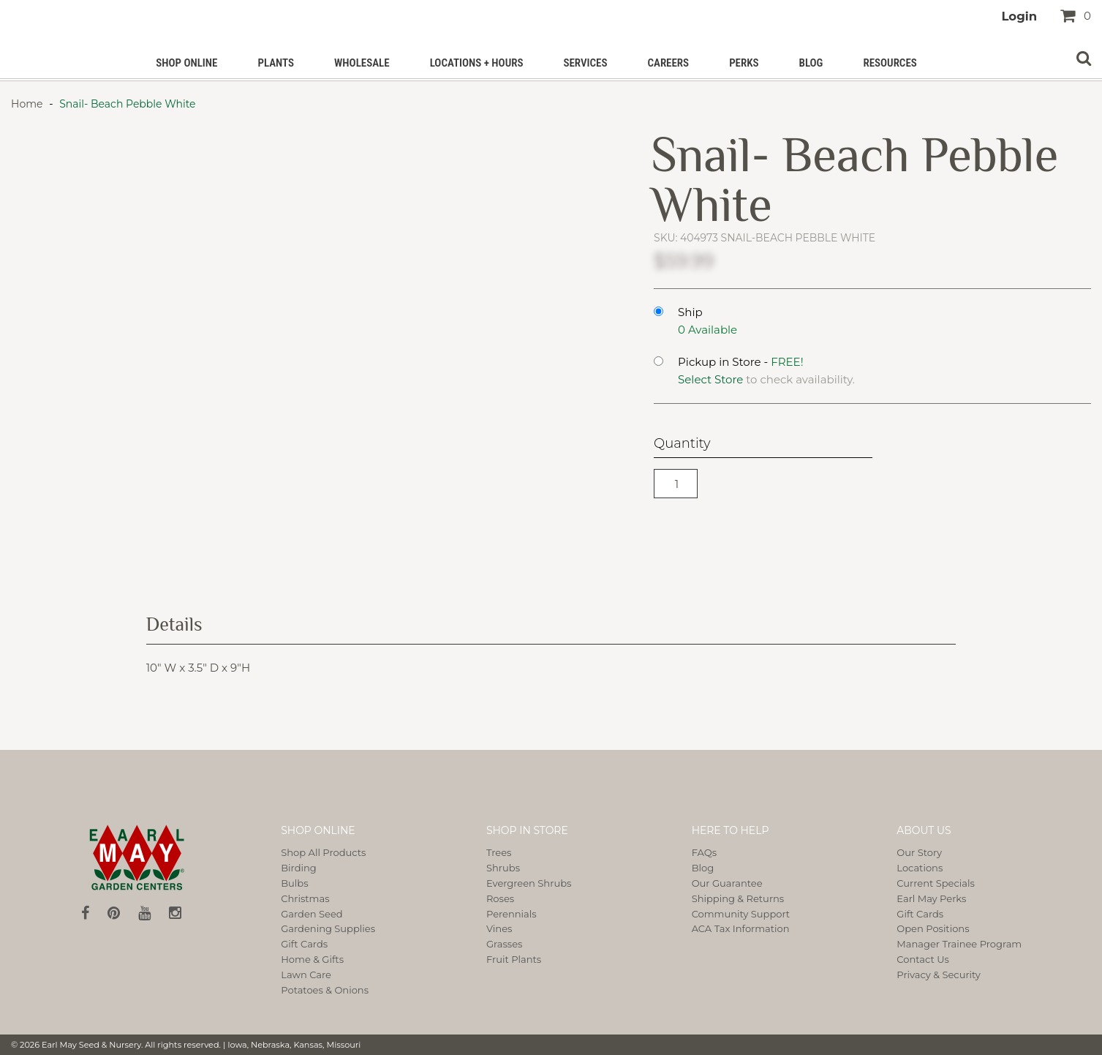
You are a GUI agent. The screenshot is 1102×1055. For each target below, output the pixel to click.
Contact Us (923, 959)
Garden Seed (311, 914)
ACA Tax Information (741, 928)
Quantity (682, 443)
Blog (811, 63)
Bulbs (294, 883)
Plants (275, 63)
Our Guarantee (727, 883)
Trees (499, 852)
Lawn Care (306, 974)
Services (585, 63)
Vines (499, 928)
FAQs (704, 852)
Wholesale (362, 63)
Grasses (504, 944)
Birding (299, 868)
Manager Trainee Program (959, 944)
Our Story (919, 852)
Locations (920, 868)
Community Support (741, 914)
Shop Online (186, 63)
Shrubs (503, 868)
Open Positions (933, 928)
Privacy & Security (939, 974)
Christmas (305, 898)
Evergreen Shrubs (528, 883)
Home (28, 103)
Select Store (710, 379)
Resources (889, 63)
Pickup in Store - (740, 362)
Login (1019, 16)
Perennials (511, 914)
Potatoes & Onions (325, 990)
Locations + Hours (477, 63)
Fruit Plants (513, 959)
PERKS (743, 63)
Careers (668, 63)
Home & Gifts (312, 959)
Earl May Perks (931, 898)
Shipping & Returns (738, 898)
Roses (500, 898)
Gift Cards (304, 944)
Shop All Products (323, 852)
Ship (690, 312)
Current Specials (935, 883)
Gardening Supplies (328, 928)
